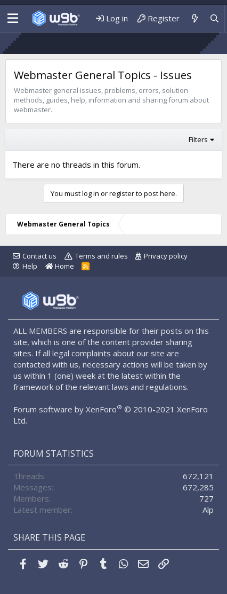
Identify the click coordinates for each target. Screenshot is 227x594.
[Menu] (10, 19)
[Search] (214, 18)
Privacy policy (166, 256)
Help (29, 266)
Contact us (39, 256)
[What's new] (194, 18)
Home (59, 266)
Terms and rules (101, 256)
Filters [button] (198, 139)
